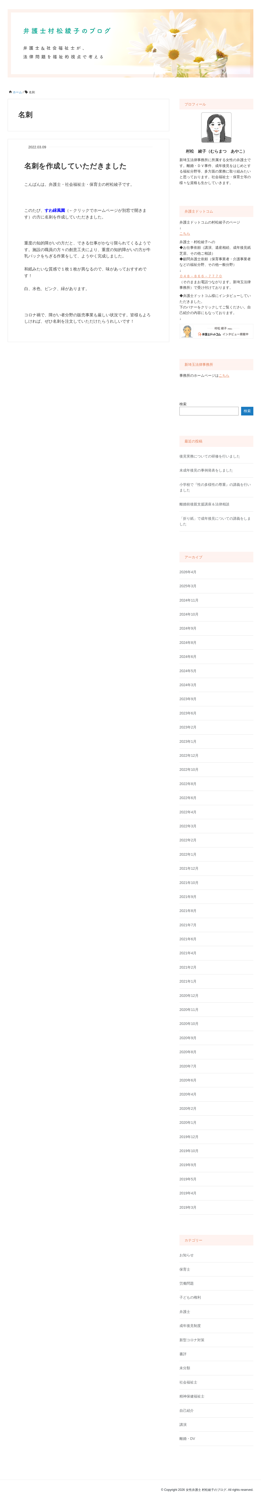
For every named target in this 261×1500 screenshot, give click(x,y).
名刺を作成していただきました (75, 166)
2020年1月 (188, 1122)
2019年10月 (189, 1151)
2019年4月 (188, 1193)
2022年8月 (188, 784)
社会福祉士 (188, 1382)
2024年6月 (188, 657)
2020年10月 (189, 1024)
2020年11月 (189, 1010)
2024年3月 (188, 685)
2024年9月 (188, 628)
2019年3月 (188, 1207)
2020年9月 (188, 1038)
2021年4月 (188, 953)
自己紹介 (186, 1410)
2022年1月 (188, 854)
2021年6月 (188, 939)
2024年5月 (188, 671)
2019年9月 (188, 1165)
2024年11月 (189, 600)
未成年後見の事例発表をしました (206, 470)
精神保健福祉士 (191, 1396)
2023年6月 (188, 713)
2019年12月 (189, 1137)
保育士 (184, 1269)
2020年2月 (188, 1108)
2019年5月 (188, 1179)
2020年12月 (189, 996)
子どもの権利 (190, 1297)
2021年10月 (189, 883)
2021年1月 (188, 981)
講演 (183, 1425)
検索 (183, 404)
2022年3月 (188, 826)
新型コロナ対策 (191, 1340)
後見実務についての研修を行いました (209, 456)
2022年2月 (188, 840)
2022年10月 (189, 769)
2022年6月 (188, 798)
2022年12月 (189, 755)
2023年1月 (188, 741)
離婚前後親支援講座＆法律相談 (204, 504)
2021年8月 (188, 911)
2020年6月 (188, 1080)
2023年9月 (188, 699)
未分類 (184, 1368)
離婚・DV (187, 1439)
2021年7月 (188, 925)
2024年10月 (189, 614)
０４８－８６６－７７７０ (200, 276)
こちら (184, 233)
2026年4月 (188, 572)
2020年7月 (188, 1066)
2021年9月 (188, 897)
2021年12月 (189, 868)
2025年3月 (188, 586)
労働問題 (186, 1283)
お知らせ (186, 1255)
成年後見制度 (190, 1326)
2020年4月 (188, 1094)
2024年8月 (188, 643)
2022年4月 (188, 812)
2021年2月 (188, 967)
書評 (183, 1354)
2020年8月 (188, 1052)
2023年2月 (188, 727)
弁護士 (184, 1312)
